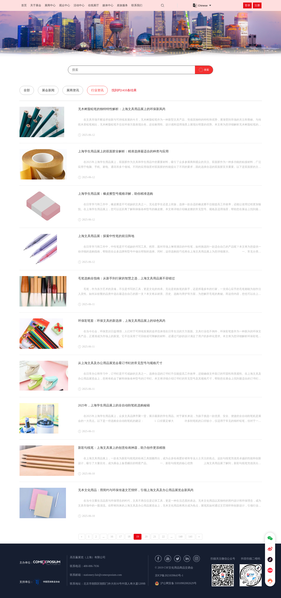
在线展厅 (93, 5)
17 (120, 536)
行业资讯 (97, 90)
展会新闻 (48, 90)
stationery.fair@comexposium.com (103, 574)
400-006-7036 (91, 566)
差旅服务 (122, 5)
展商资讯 (73, 90)
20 (146, 536)
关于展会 (35, 5)
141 (191, 536)
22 (163, 536)
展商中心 (50, 5)
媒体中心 (107, 5)
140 (181, 536)
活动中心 (79, 5)
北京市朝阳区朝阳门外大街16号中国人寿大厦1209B (114, 583)
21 (154, 536)
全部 (27, 90)
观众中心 (64, 5)
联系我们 (136, 5)
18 (129, 536)
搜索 (206, 69)
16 (111, 536)
